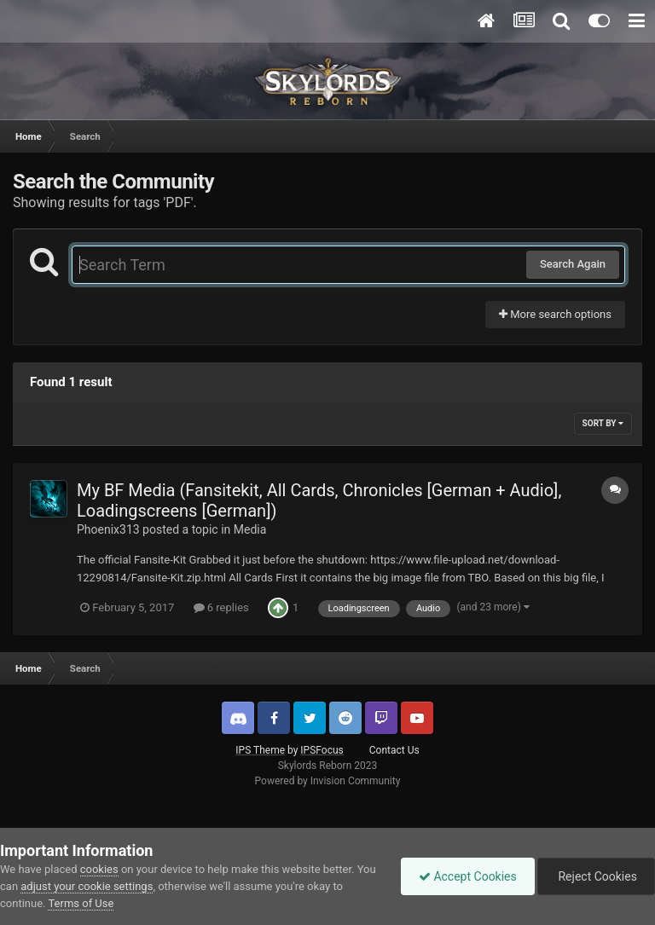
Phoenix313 (108, 529)
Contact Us (394, 750)
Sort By (603, 423)
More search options (555, 314)
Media (250, 529)
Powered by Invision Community (328, 781)
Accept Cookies (468, 876)
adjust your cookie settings (86, 886)
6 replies (221, 607)
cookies (99, 869)
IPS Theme (260, 750)
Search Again (573, 263)
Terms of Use (80, 903)
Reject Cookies (596, 876)
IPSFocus (321, 750)
